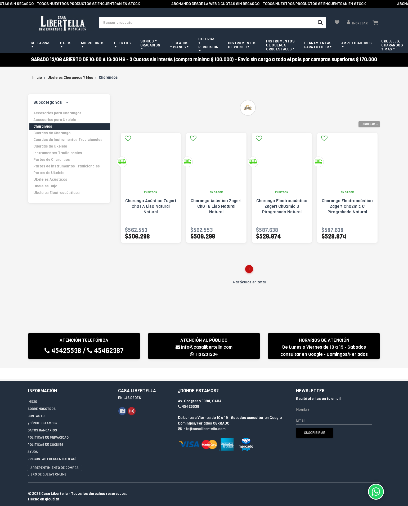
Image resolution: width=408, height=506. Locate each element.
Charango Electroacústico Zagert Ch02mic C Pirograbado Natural (347, 206)
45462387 (105, 350)
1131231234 (204, 354)
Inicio (37, 77)
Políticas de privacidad (48, 427)
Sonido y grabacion (150, 43)
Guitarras (41, 43)
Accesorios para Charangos (57, 113)
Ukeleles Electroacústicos (56, 192)
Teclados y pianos (179, 45)
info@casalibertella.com (204, 347)
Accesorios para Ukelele (54, 119)
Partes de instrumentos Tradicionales (66, 166)
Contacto (36, 405)
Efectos (122, 43)
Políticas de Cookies (45, 434)
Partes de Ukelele (48, 172)
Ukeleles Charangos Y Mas (70, 77)
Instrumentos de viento (242, 45)
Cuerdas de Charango (51, 133)
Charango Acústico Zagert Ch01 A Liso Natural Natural (150, 206)
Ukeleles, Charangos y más (392, 45)
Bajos (65, 43)
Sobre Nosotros (42, 398)
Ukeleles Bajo (45, 186)
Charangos (42, 126)
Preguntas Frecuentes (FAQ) (52, 448)
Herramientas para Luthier (318, 45)
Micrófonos (93, 43)
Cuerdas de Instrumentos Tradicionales (67, 139)
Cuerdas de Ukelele (50, 146)
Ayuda (33, 441)
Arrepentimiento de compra (54, 457)
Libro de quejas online (47, 463)
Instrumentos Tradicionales (57, 152)
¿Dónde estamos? (42, 412)
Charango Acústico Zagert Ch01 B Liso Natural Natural (216, 206)
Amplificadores (356, 43)
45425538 (62, 350)
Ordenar (368, 124)
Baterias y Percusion (208, 43)
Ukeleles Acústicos (50, 179)
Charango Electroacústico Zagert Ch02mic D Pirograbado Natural (281, 206)
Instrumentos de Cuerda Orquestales (280, 45)
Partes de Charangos (51, 159)
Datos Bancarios (42, 419)
